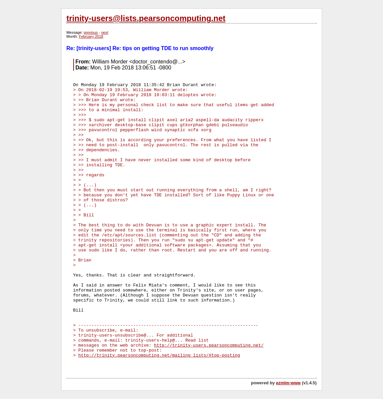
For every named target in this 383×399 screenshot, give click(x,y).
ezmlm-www (288, 382)
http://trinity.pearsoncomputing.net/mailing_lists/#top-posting (159, 355)
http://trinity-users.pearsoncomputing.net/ (209, 345)
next (104, 32)
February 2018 (91, 36)
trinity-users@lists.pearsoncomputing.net (146, 18)
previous (91, 32)
